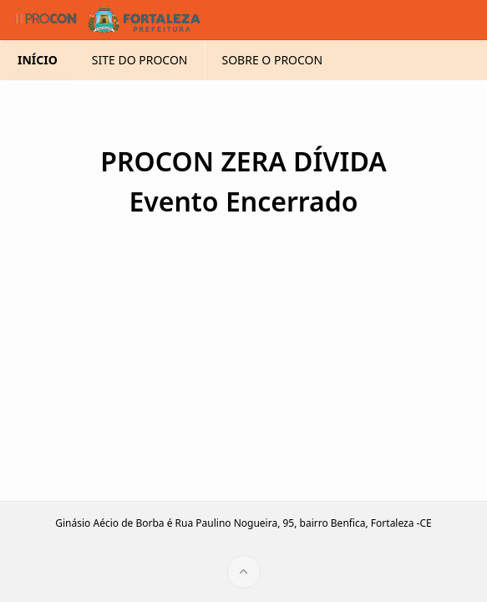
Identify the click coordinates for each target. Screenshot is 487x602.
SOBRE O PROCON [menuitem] (291, 59)
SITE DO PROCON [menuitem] (142, 59)
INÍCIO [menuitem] (35, 59)
